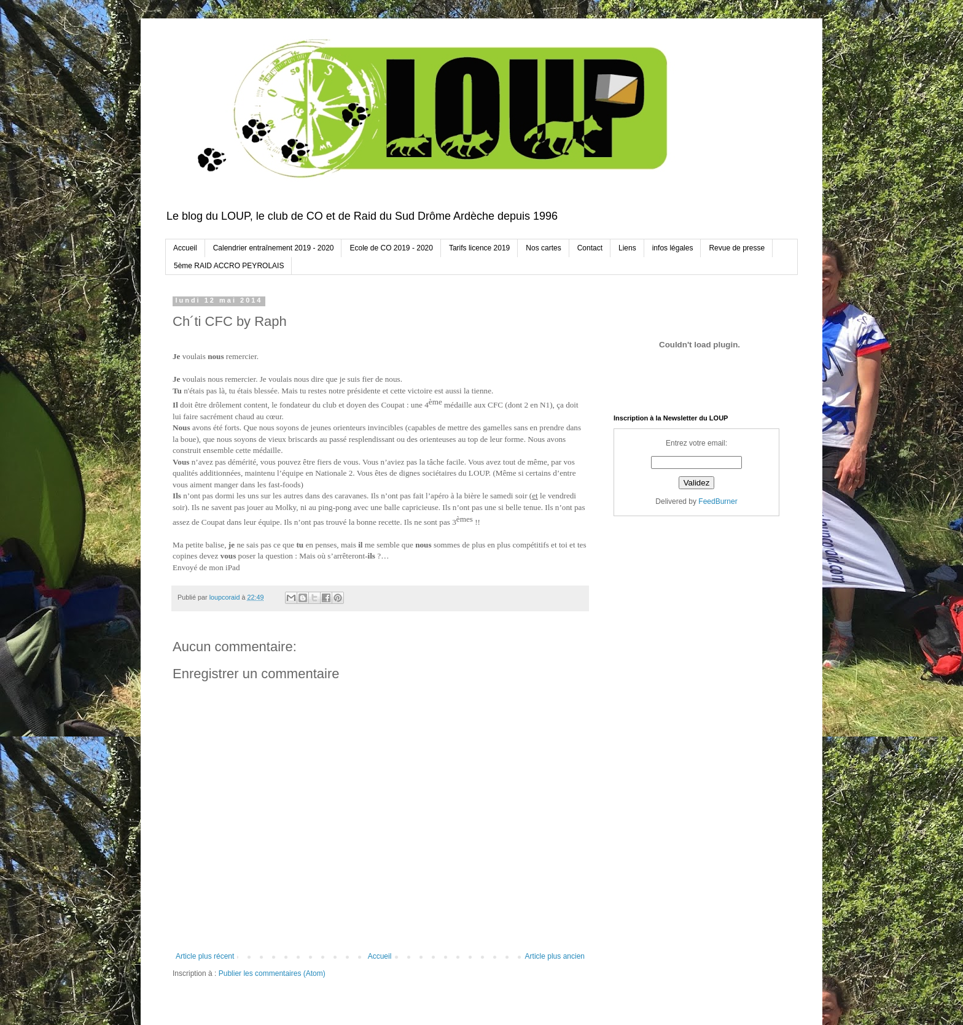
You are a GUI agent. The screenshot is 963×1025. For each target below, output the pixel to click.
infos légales (672, 248)
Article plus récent (205, 956)
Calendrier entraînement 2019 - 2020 (273, 248)
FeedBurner (717, 501)
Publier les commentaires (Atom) (272, 973)
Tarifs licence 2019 (479, 248)
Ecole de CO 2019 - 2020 (390, 248)
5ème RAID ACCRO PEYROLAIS (229, 265)
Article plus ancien (555, 956)
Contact (589, 248)
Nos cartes (543, 248)
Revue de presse (737, 248)
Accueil (185, 248)
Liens (627, 248)
